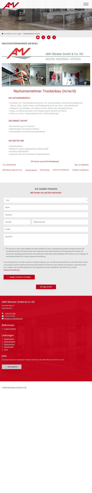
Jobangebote (13, 367)
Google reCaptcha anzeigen (20, 277)
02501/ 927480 (10, 313)
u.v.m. (6, 349)
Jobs (19, 34)
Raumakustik (9, 346)
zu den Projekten (10, 328)
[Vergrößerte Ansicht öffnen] (46, 109)
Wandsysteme (9, 339)
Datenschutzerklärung (11, 270)
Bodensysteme (9, 344)
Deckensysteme (9, 341)
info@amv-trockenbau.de (13, 318)
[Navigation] (86, 4)
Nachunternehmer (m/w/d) (32, 34)
